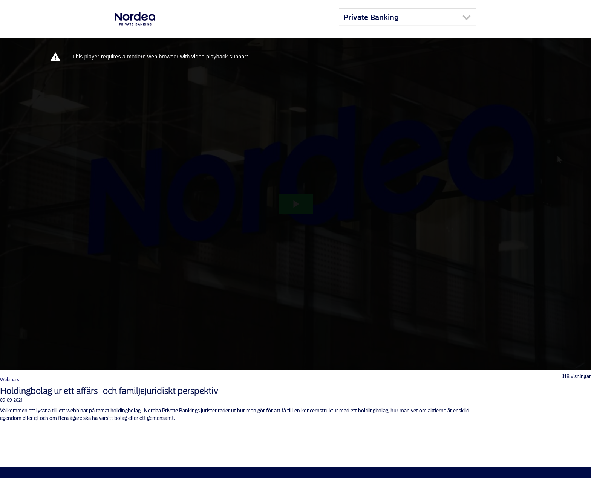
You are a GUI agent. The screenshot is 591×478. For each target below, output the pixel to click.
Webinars (9, 379)
